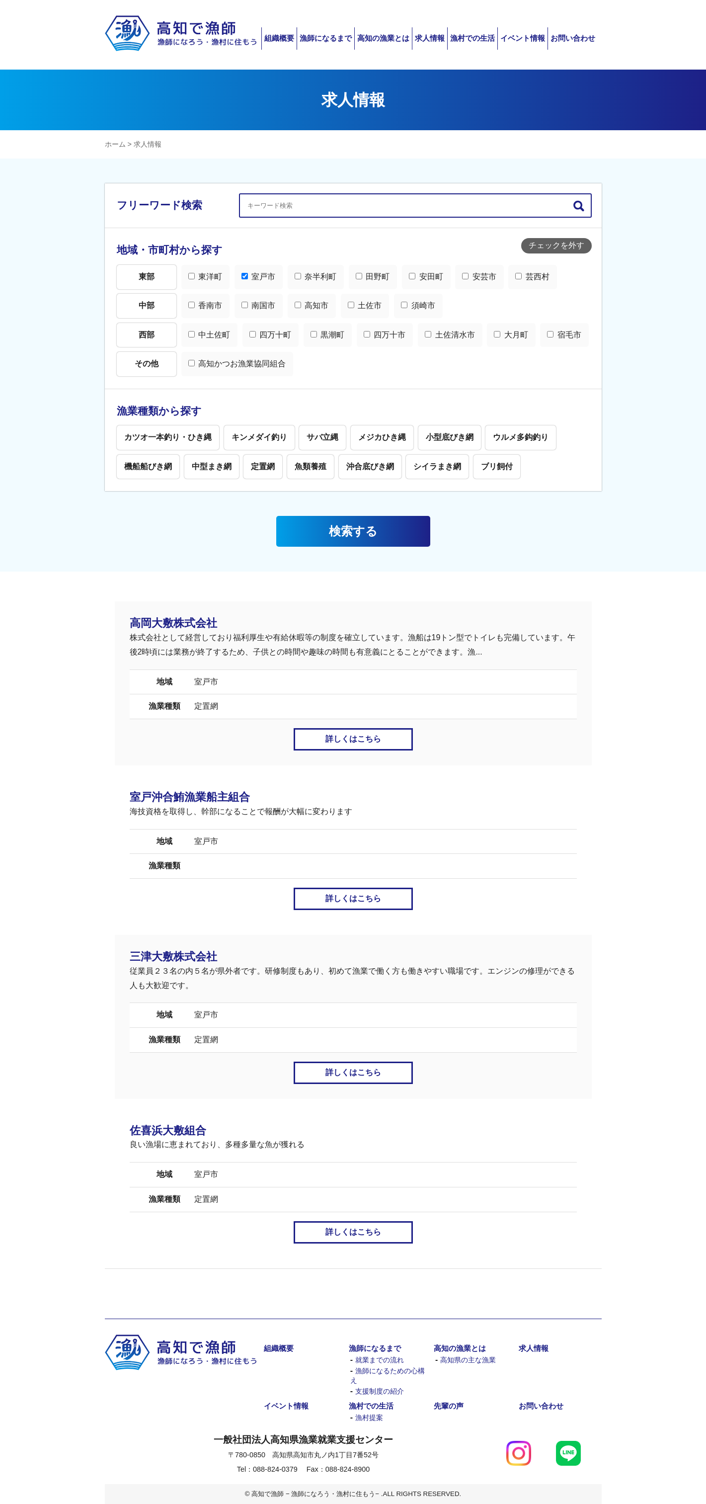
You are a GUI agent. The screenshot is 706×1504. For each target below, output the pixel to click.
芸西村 (532, 276)
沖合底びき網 (370, 466)
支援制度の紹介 (379, 1391)
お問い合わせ (572, 38)
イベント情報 (522, 38)
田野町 (373, 276)
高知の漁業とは (383, 38)
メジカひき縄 (382, 437)
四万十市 (384, 335)
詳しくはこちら (353, 739)
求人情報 (430, 38)
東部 (147, 276)
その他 (146, 363)
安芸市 (479, 276)
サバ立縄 (322, 437)
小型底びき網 (449, 437)
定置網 (263, 466)
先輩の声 (449, 1406)
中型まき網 (212, 466)
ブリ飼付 (497, 466)
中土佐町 (209, 335)
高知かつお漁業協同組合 (237, 363)
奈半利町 (315, 276)
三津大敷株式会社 (173, 956)
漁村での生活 (472, 38)
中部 (147, 305)
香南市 (205, 305)
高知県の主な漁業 (468, 1360)
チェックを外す (556, 245)
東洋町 (205, 276)
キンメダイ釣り (259, 437)
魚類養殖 (310, 466)
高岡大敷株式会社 (173, 623)
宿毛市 (564, 335)
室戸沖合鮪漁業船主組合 (190, 797)
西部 (147, 335)
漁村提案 (369, 1417)
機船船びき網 (148, 466)
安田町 (426, 276)
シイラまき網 (437, 466)
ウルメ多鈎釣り (521, 437)
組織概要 (279, 38)
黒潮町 (327, 335)
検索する (353, 531)
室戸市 (258, 276)
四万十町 (270, 335)
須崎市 (418, 305)
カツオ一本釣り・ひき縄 (168, 437)
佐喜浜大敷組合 (168, 1130)
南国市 (258, 305)
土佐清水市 (449, 335)
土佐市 (365, 305)
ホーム (115, 144)
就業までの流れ (379, 1360)
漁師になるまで (326, 38)
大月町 (511, 335)
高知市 (311, 305)
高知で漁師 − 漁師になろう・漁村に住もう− (180, 33)
